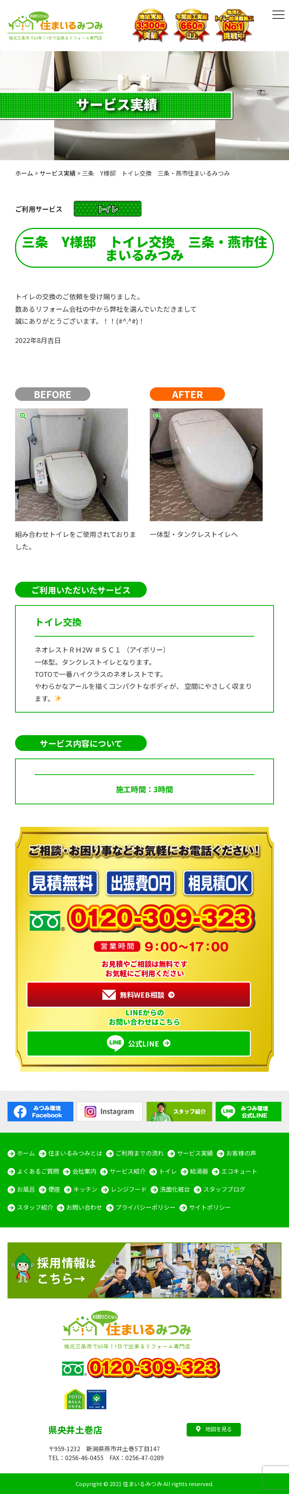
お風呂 (26, 1189)
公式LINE (133, 1043)
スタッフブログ (224, 1189)
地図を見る (214, 1429)
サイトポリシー (210, 1207)
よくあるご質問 (38, 1170)
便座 (54, 1189)
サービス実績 (195, 1152)
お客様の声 (241, 1152)
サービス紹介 (128, 1170)
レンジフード (129, 1189)
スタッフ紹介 (35, 1207)
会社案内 (84, 1170)
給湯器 (199, 1170)
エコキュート (239, 1170)
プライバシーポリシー (146, 1207)
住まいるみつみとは (75, 1152)
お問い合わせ (84, 1207)
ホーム (26, 1152)
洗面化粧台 (175, 1189)
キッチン (85, 1189)
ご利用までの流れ (140, 1152)
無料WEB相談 (133, 994)
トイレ (168, 1170)
